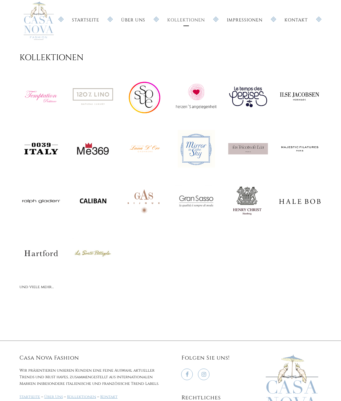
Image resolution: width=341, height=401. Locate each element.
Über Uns (53, 396)
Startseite (29, 396)
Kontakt (109, 396)
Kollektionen (81, 396)
